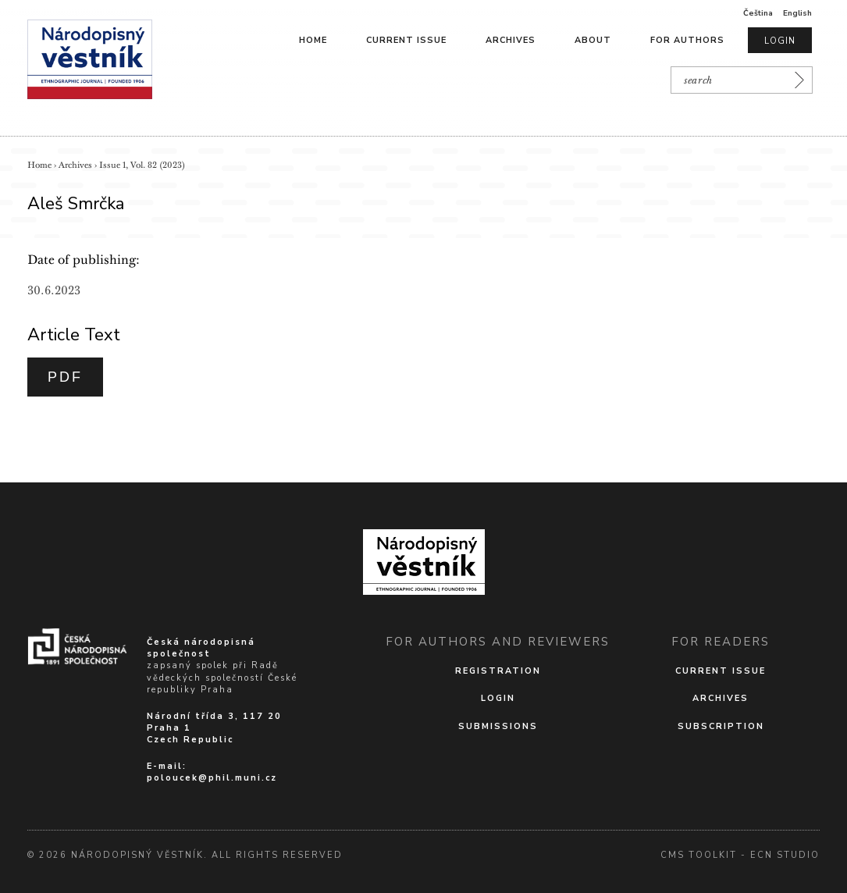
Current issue (406, 40)
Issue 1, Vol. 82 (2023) (142, 165)
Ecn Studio (785, 855)
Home (313, 40)
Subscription (721, 726)
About (593, 40)
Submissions (498, 726)
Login (779, 41)
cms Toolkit (698, 855)
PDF (65, 377)
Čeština (758, 13)
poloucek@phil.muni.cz (212, 778)
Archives (511, 40)
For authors (687, 40)
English (797, 13)
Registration (498, 671)
